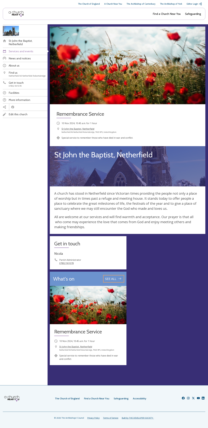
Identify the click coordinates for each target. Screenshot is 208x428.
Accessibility (139, 398)
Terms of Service (110, 418)
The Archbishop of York (171, 4)
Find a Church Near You (167, 14)
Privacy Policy (93, 418)
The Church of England (89, 4)
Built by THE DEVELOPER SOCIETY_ (138, 418)
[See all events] (113, 279)
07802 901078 (66, 263)
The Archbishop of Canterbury (140, 4)
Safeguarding (193, 14)
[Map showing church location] (167, 274)
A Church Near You (113, 4)
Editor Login (194, 4)
